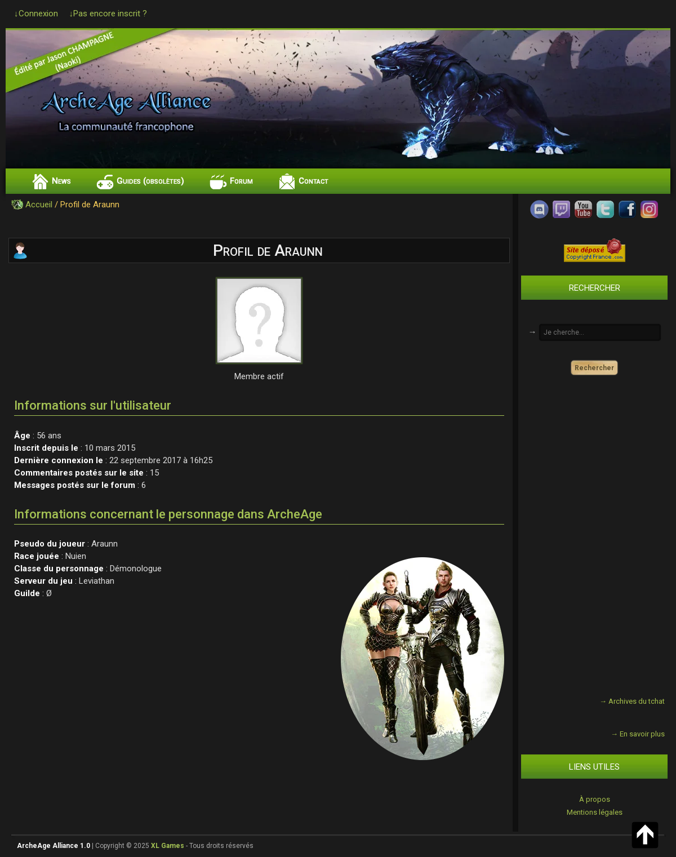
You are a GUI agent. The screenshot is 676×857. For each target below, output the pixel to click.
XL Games (167, 846)
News (61, 181)
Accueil (38, 204)
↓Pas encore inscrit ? (108, 13)
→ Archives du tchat (632, 701)
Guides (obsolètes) (150, 181)
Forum (241, 181)
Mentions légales (594, 812)
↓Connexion (36, 13)
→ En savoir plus (638, 734)
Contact (313, 181)
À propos (594, 799)
